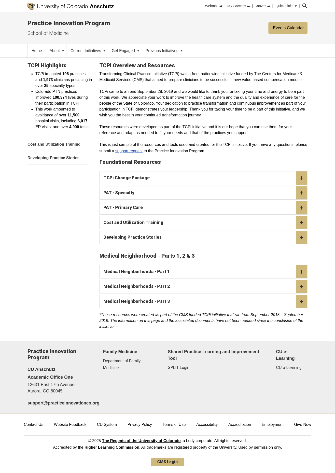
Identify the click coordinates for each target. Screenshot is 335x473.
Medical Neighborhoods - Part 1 (205, 271)
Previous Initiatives (164, 51)
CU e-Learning (289, 367)
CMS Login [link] (167, 461)
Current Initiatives (88, 51)
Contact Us (33, 424)
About (57, 51)
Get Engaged (126, 51)
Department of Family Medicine (122, 364)
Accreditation (239, 424)
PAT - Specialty (205, 193)
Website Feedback (70, 424)
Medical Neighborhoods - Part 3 (205, 301)
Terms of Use (174, 424)
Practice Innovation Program (69, 23)
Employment (272, 424)
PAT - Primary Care (205, 207)
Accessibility (207, 424)
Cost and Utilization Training (205, 222)
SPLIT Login (178, 367)
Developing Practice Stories (205, 237)
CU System (107, 424)
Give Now (302, 424)
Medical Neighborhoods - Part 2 (205, 286)
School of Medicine (48, 33)
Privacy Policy (139, 424)
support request (128, 151)
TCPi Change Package (205, 178)
